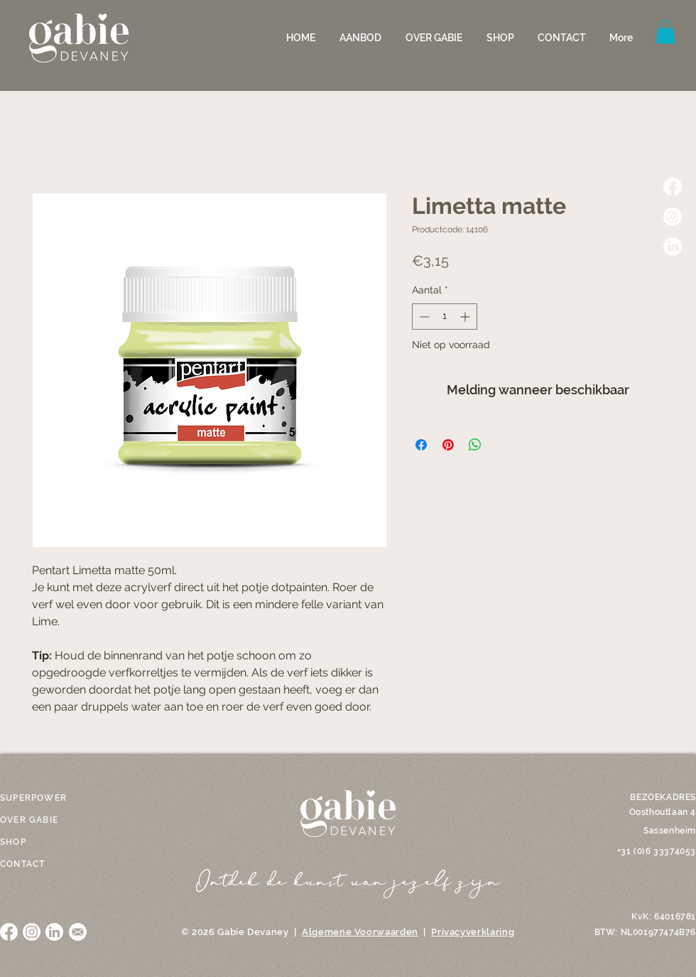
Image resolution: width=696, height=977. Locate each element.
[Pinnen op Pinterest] (448, 444)
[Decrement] (423, 316)
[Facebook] (672, 187)
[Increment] (466, 316)
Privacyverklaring (472, 932)
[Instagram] (672, 216)
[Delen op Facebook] (421, 444)
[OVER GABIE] (36, 820)
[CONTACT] (32, 864)
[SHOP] (32, 842)
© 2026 (198, 932)
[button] (362, 37)
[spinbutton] (444, 316)
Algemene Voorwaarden (360, 932)
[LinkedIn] (672, 246)
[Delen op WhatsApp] (475, 444)
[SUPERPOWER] (36, 798)
